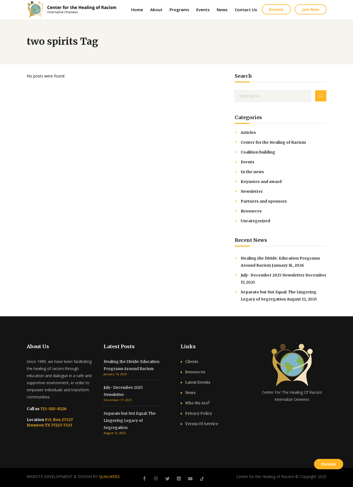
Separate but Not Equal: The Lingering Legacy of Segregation (130, 420)
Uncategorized (255, 220)
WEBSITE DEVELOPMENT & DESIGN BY (73, 476)
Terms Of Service (201, 423)
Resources (251, 211)
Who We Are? (197, 403)
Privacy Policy (198, 413)
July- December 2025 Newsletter (272, 275)
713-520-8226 (53, 408)
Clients (191, 361)
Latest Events (197, 382)
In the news (252, 171)
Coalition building (258, 152)
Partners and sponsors (264, 201)
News (190, 392)
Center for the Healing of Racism (273, 142)
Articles (248, 132)
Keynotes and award (261, 181)
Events (247, 162)
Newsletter (252, 191)
